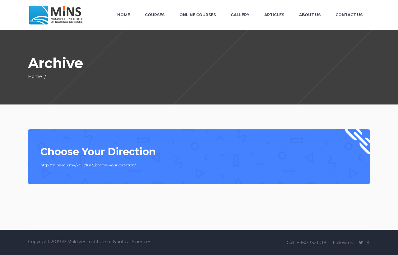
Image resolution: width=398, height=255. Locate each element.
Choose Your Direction (98, 152)
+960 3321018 (312, 242)
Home (35, 76)
